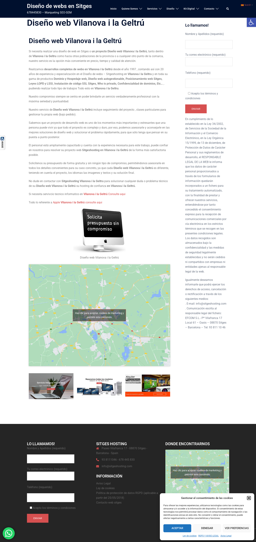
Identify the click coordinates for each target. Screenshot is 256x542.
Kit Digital (189, 8)
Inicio (113, 8)
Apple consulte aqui (77, 202)
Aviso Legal (226, 536)
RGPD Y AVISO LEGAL (208, 536)
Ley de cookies (190, 536)
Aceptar (177, 528)
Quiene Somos (130, 8)
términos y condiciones (61, 508)
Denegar (207, 528)
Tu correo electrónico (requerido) (206, 58)
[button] (251, 22)
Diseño (170, 8)
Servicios (152, 8)
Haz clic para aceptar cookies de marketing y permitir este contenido (99, 315)
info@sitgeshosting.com (117, 466)
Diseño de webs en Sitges (59, 6)
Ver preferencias (237, 528)
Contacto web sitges (109, 502)
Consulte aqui (104, 194)
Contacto (209, 8)
